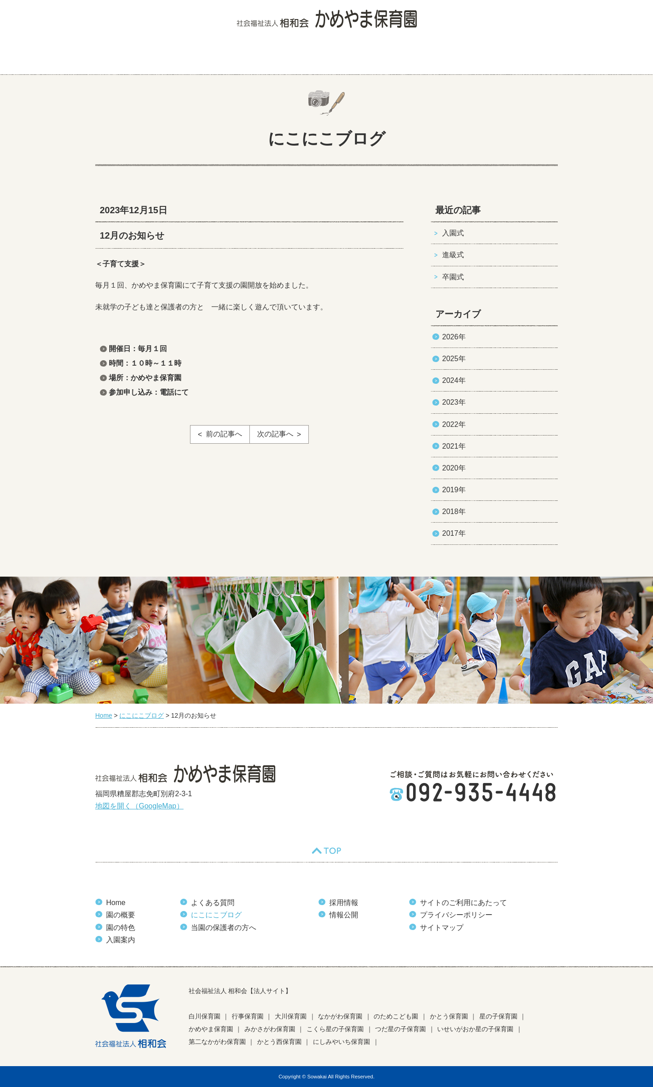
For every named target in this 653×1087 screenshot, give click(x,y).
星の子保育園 (498, 1016)
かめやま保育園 (211, 1029)
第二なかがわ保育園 (217, 1041)
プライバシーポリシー (456, 915)
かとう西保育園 (279, 1041)
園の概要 (162, 57)
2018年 (454, 511)
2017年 (454, 533)
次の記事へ (275, 434)
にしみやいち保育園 (341, 1041)
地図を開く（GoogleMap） (139, 806)
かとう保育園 (449, 1016)
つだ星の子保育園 (400, 1029)
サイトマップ (441, 927)
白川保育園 (204, 1016)
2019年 (454, 490)
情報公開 (343, 915)
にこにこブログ (389, 57)
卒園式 (453, 277)
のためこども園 (396, 1016)
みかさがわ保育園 (269, 1029)
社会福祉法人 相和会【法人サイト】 (240, 990)
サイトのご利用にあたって (463, 902)
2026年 (454, 337)
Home (116, 902)
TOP (326, 850)
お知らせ (449, 57)
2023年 (454, 402)
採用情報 (343, 902)
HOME (113, 57)
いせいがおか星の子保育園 (475, 1029)
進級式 (453, 255)
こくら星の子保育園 (335, 1029)
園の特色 (214, 57)
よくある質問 (323, 57)
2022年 (454, 424)
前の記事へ (224, 434)
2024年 (454, 380)
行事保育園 (247, 1016)
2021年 (454, 446)
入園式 (453, 233)
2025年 (454, 358)
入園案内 (266, 57)
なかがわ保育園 (340, 1016)
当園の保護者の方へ (518, 57)
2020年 (454, 468)
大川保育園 (291, 1016)
